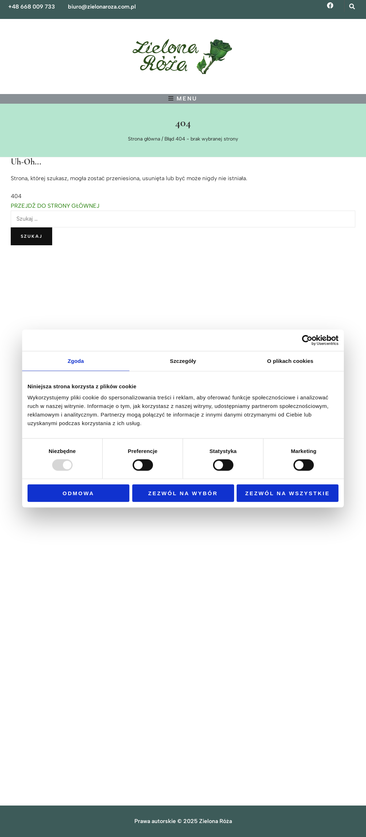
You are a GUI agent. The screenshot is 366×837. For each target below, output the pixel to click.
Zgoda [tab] (76, 361)
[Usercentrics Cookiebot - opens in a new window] (307, 340)
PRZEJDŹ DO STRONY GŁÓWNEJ (55, 205)
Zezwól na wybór (183, 493)
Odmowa (78, 493)
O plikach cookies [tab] (290, 361)
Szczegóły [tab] (183, 361)
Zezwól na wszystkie (287, 493)
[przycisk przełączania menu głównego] (182, 98)
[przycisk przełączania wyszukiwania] (352, 7)
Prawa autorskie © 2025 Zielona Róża (183, 821)
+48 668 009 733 (31, 6)
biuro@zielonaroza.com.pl (102, 6)
